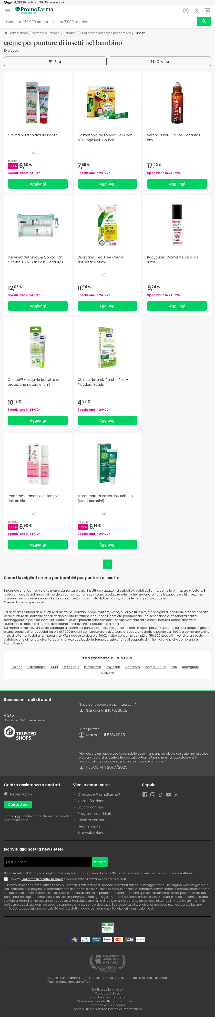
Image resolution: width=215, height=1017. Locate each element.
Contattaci (18, 804)
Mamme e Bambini (46, 33)
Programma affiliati (94, 813)
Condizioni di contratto (107, 997)
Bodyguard (190, 667)
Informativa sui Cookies (107, 1005)
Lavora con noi (90, 807)
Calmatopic (36, 667)
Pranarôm (132, 667)
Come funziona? (92, 800)
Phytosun (113, 667)
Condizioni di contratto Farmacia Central (107, 1001)
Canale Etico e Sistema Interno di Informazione (108, 1009)
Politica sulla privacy (107, 989)
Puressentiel (93, 667)
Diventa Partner (91, 820)
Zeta (174, 667)
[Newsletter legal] (7, 879)
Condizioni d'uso (107, 993)
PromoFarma (18, 33)
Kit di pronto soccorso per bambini (105, 33)
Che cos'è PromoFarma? (99, 794)
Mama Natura (155, 667)
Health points (89, 826)
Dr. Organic (71, 667)
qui (17, 816)
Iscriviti (100, 862)
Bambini (70, 33)
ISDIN (54, 667)
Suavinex (107, 673)
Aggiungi (38, 183)
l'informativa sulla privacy (42, 879)
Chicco (16, 667)
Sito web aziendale (94, 832)
